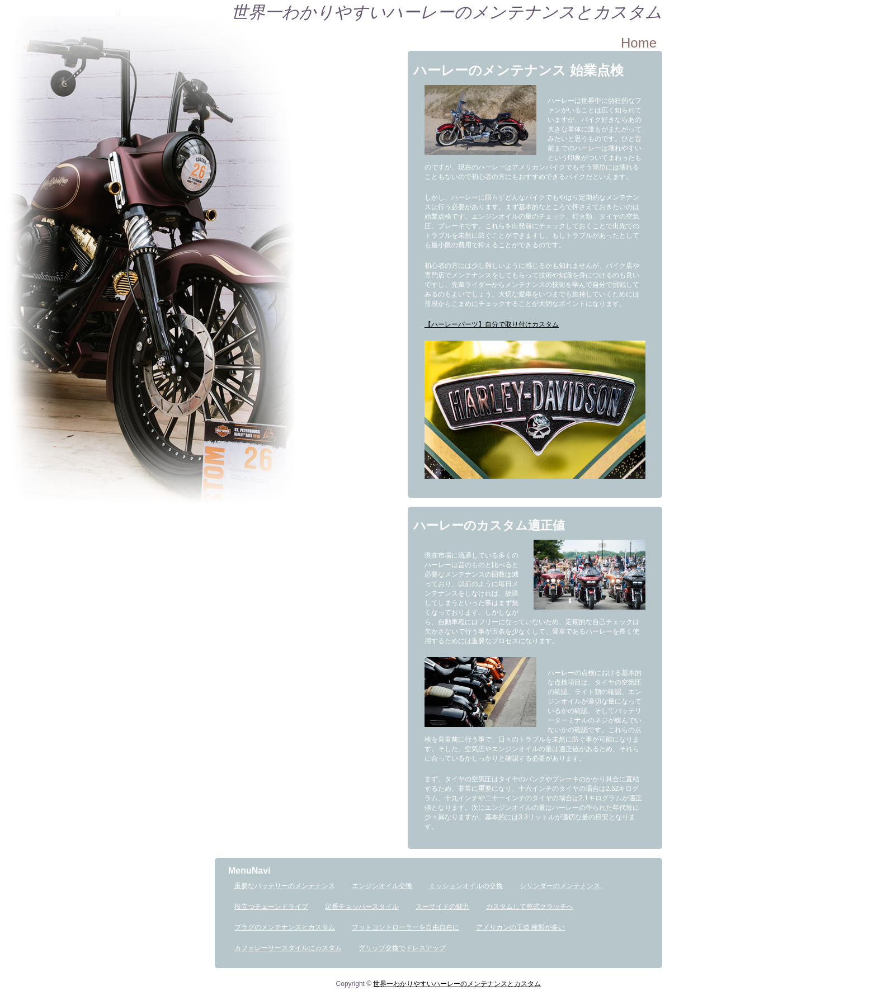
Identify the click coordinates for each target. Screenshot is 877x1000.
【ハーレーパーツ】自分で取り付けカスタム (492, 324)
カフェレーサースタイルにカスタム (288, 948)
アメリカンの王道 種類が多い (520, 927)
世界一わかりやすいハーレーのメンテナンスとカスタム (447, 12)
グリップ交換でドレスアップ (402, 948)
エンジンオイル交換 (382, 886)
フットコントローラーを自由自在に (405, 927)
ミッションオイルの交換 (466, 886)
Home (639, 42)
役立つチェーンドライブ (271, 907)
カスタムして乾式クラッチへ (529, 907)
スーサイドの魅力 (442, 907)
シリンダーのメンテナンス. (561, 886)
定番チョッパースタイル (362, 907)
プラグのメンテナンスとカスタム (284, 927)
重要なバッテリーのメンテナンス (284, 886)
